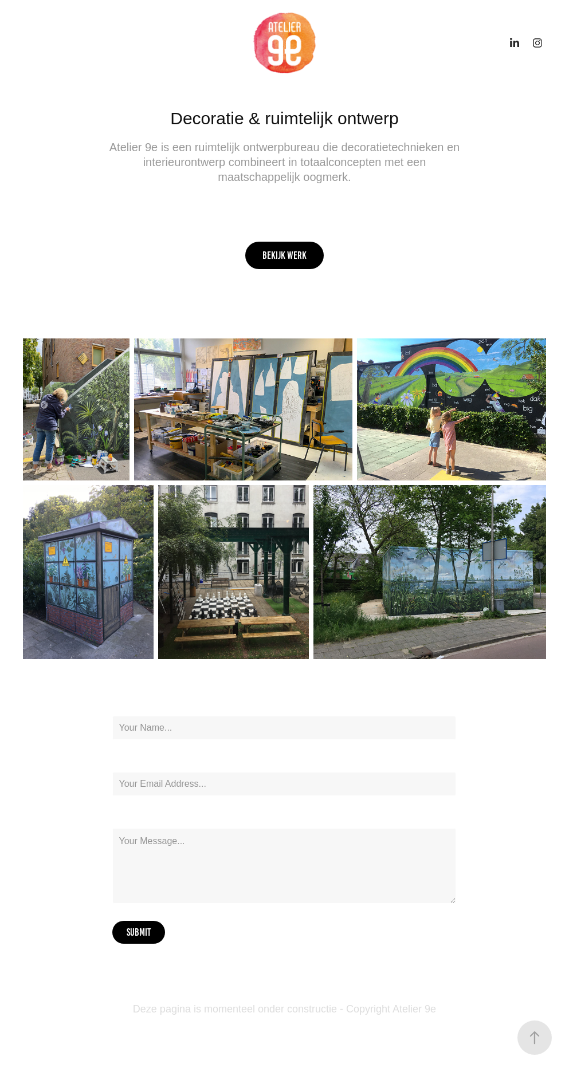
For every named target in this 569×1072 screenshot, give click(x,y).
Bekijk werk (284, 255)
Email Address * (138, 761)
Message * (128, 817)
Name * (123, 705)
